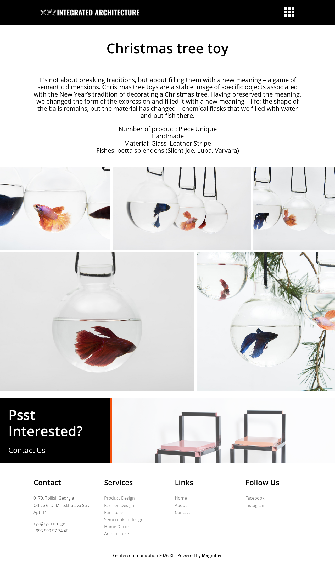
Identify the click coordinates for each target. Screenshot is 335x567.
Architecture (116, 534)
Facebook (254, 498)
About (181, 505)
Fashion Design (119, 505)
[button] (55, 208)
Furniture (113, 512)
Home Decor (116, 526)
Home (181, 498)
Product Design (119, 498)
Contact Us (26, 450)
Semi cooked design (123, 519)
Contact (182, 512)
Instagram (255, 505)
